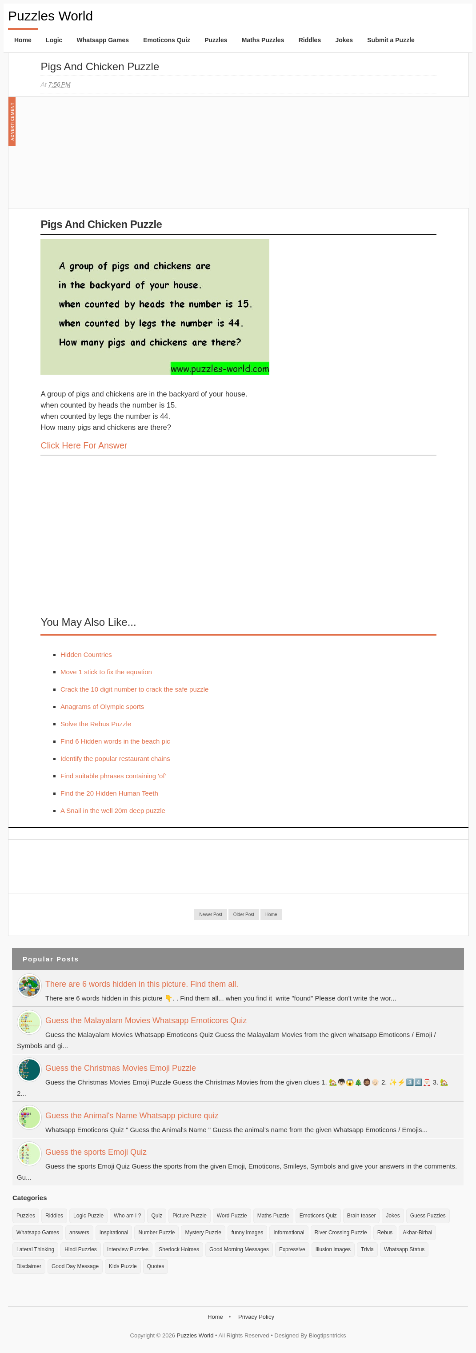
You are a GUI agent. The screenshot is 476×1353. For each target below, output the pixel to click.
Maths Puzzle (273, 1216)
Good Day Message (75, 1266)
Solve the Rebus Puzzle (95, 724)
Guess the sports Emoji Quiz (96, 1152)
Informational (288, 1232)
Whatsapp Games (103, 40)
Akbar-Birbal (417, 1232)
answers (79, 1232)
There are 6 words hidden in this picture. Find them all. (141, 984)
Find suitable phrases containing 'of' (113, 776)
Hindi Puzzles (80, 1249)
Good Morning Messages (239, 1249)
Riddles (310, 40)
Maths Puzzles (263, 40)
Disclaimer (28, 1266)
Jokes (344, 40)
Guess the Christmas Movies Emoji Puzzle (120, 1068)
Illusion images (333, 1249)
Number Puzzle (156, 1232)
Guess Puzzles (428, 1216)
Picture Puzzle (189, 1216)
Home (23, 40)
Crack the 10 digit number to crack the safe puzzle (134, 689)
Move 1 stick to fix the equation (106, 672)
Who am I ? (127, 1216)
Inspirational (114, 1232)
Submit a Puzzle (391, 40)
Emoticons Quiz (166, 40)
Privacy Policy (256, 1316)
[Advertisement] (107, 156)
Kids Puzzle (123, 1266)
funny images (247, 1232)
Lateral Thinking (35, 1249)
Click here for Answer (83, 445)
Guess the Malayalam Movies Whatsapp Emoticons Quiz (146, 1020)
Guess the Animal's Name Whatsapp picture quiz (132, 1115)
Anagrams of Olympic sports (102, 706)
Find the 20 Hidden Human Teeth (109, 793)
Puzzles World (50, 15)
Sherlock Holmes (179, 1249)
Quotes (155, 1266)
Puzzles (215, 40)
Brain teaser (361, 1216)
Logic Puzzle (88, 1216)
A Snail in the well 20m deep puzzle (112, 810)
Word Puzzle (232, 1216)
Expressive (292, 1249)
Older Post (243, 914)
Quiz (156, 1216)
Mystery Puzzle (203, 1232)
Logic (54, 40)
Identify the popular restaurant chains (115, 758)
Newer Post (210, 914)
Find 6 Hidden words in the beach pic (115, 741)
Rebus (385, 1232)
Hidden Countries (86, 654)
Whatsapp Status (404, 1249)
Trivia (367, 1249)
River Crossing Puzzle (341, 1232)
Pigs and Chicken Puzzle (99, 66)
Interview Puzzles (127, 1249)
